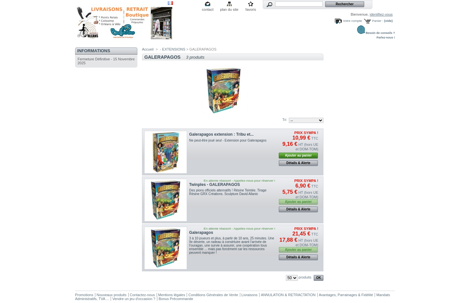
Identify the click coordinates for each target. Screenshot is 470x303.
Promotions (84, 295)
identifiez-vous (381, 14)
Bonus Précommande (176, 299)
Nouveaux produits (112, 295)
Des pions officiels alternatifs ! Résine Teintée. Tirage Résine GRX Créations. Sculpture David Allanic (228, 192)
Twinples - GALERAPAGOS (214, 184)
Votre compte (352, 21)
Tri (284, 120)
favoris (250, 9)
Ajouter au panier (298, 155)
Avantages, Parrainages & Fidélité (346, 295)
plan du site (229, 9)
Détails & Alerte (298, 163)
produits (305, 277)
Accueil (147, 49)
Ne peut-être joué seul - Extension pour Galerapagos (228, 140)
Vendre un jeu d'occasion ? (133, 299)
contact (207, 9)
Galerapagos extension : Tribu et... (221, 134)
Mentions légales (171, 295)
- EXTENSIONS (172, 49)
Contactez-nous (142, 295)
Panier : (377, 21)
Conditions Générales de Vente (213, 295)
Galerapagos (201, 232)
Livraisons (250, 295)
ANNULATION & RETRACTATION (288, 295)
